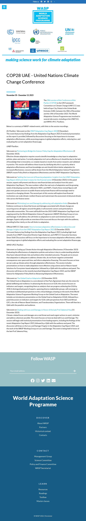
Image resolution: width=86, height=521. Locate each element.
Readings (43, 493)
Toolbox (43, 497)
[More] (54, 2)
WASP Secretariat (43, 468)
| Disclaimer (48, 516)
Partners (43, 427)
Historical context (43, 431)
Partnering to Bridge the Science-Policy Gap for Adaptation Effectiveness (45, 151)
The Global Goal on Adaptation (29, 278)
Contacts (43, 435)
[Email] (53, 381)
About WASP (43, 423)
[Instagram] (51, 2)
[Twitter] (45, 2)
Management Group (43, 456)
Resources (43, 489)
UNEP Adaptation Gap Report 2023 (44, 131)
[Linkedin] (48, 2)
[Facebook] (41, 2)
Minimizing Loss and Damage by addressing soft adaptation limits (42, 203)
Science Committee (43, 460)
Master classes (43, 501)
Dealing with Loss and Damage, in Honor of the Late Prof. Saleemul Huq (44, 310)
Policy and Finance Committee (43, 464)
